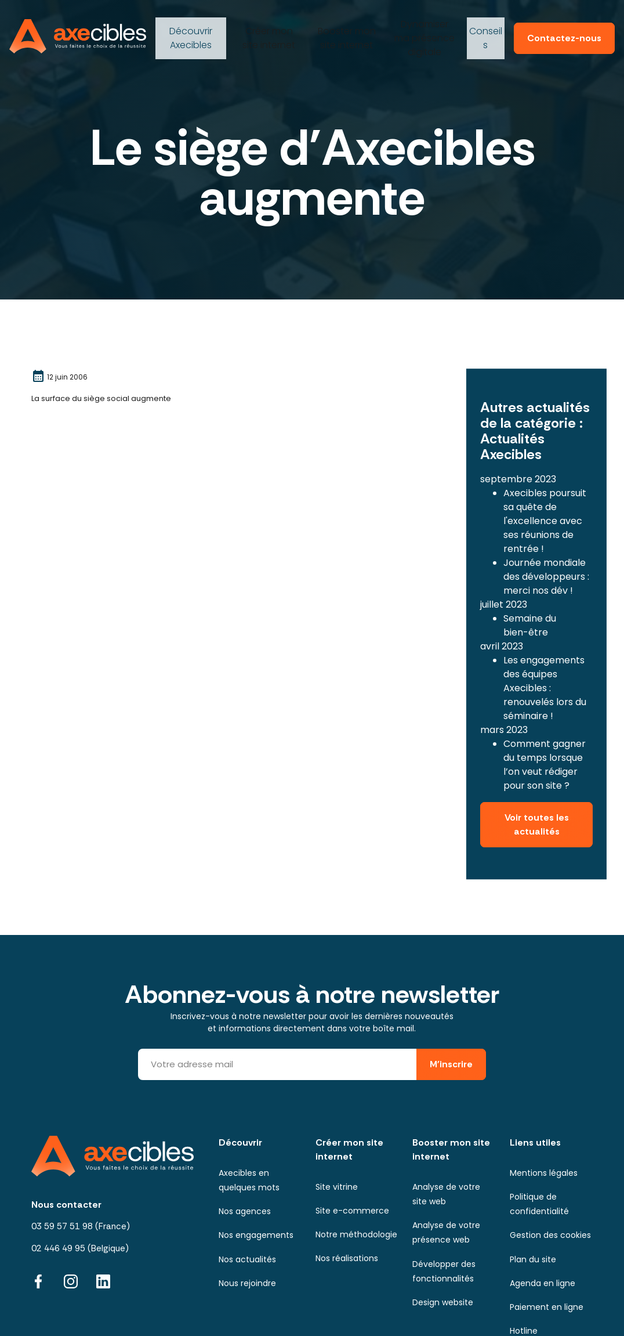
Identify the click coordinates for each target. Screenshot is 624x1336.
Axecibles (189, 32)
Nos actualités (247, 1210)
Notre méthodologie (356, 1185)
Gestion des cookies (550, 1186)
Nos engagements (256, 1186)
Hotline (524, 1281)
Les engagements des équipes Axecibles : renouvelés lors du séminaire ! (544, 656)
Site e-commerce (352, 1161)
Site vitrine (336, 1137)
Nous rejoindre (247, 1234)
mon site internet (267, 32)
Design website (442, 1253)
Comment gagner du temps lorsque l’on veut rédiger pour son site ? (544, 733)
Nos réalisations (346, 1209)
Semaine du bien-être (529, 594)
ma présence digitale (421, 32)
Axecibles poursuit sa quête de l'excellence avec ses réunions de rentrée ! (544, 489)
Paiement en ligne (546, 1257)
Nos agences (245, 1162)
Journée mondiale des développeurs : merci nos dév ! (546, 545)
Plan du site (533, 1210)
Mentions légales (544, 1123)
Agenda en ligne (542, 1234)
